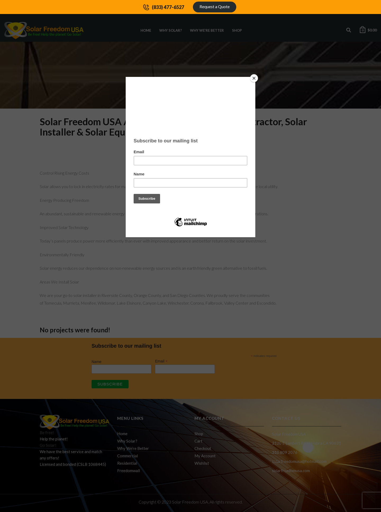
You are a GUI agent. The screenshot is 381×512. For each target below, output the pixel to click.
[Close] (254, 78)
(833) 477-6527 (168, 7)
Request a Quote (214, 6)
